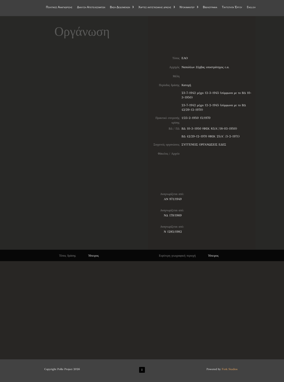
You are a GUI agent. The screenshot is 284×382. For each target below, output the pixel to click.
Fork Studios (229, 369)
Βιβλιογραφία (210, 7)
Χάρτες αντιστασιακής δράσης (154, 7)
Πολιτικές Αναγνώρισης (59, 7)
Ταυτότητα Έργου (232, 7)
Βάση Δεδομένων (120, 7)
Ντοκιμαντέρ (187, 7)
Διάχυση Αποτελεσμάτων (91, 7)
